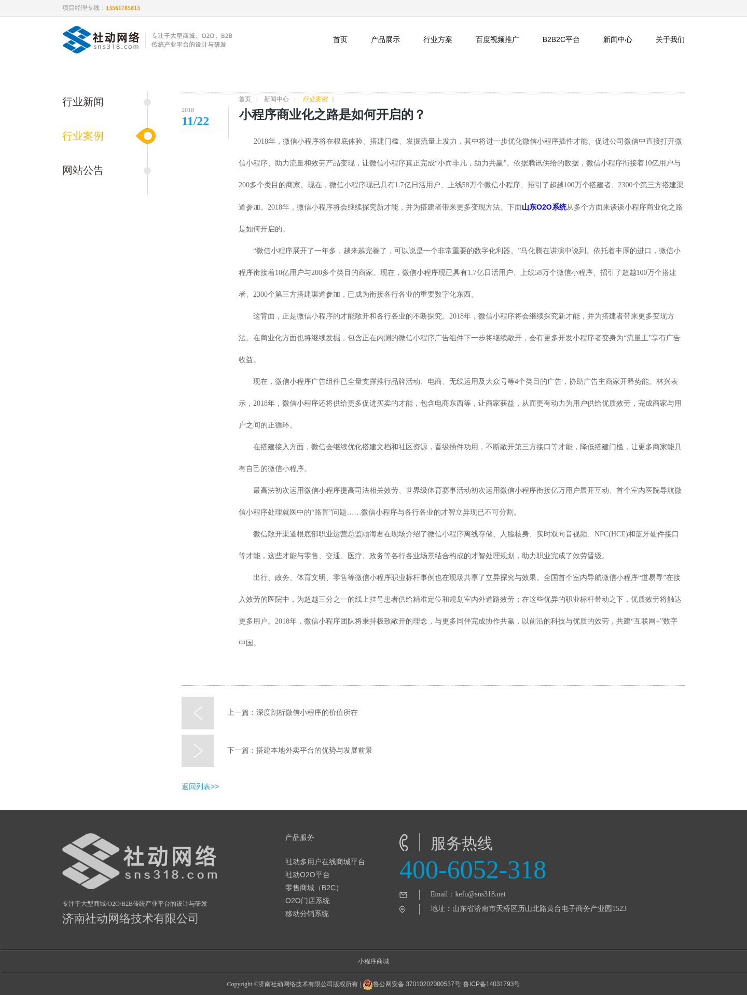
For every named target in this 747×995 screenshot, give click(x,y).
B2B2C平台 (561, 39)
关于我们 (670, 39)
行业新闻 (83, 101)
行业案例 (83, 136)
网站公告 (83, 170)
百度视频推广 (497, 39)
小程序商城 (373, 961)
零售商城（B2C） (314, 887)
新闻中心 (617, 39)
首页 (340, 39)
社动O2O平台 (307, 874)
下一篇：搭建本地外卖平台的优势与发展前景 (277, 751)
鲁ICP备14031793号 (491, 984)
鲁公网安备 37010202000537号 (412, 984)
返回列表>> (200, 786)
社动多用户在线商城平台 (325, 862)
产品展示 (385, 39)
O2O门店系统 (307, 900)
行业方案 (437, 39)
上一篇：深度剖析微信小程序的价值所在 (270, 713)
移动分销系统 (307, 913)
